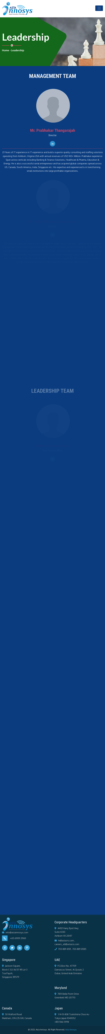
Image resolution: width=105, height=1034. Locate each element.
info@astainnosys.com (17, 932)
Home (5, 50)
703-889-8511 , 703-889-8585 (72, 949)
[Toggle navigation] (99, 8)
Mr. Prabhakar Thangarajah (52, 131)
